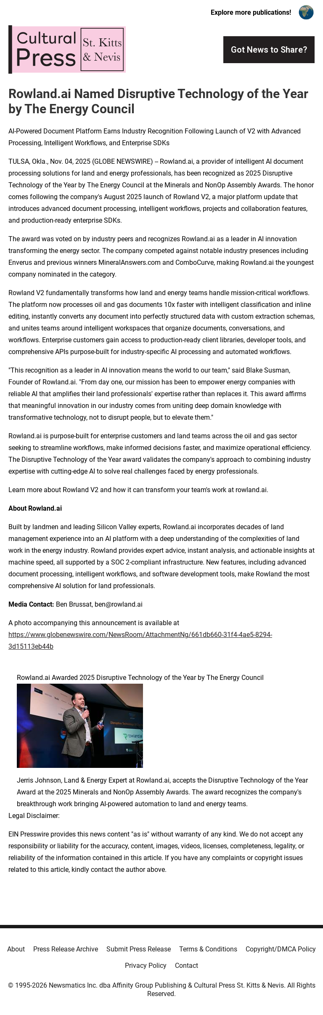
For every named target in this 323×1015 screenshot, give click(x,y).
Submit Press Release (138, 949)
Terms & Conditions (208, 949)
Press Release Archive (65, 949)
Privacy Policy (146, 966)
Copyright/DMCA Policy (281, 949)
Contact (186, 966)
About (16, 949)
